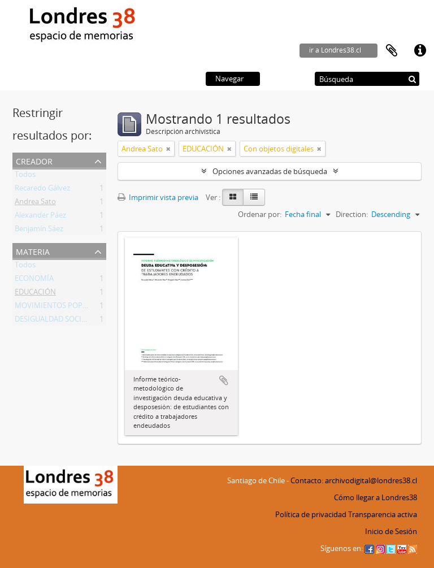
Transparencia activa (382, 514)
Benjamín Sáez (39, 231)
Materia (33, 250)
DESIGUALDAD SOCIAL (52, 321)
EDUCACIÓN (35, 294)
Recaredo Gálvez (42, 190)
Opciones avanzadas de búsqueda (269, 171)
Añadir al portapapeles (223, 380)
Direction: (352, 214)
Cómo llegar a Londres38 (375, 497)
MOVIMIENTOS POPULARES (61, 307)
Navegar (229, 78)
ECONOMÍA (34, 280)
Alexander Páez (40, 217)
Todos (25, 176)
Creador (34, 160)
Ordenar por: (259, 214)
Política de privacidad (310, 514)
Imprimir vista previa (158, 197)
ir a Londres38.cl (335, 50)
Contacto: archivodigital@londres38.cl (353, 480)
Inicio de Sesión (391, 531)
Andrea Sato (35, 203)
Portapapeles (391, 51)
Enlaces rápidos (420, 51)
